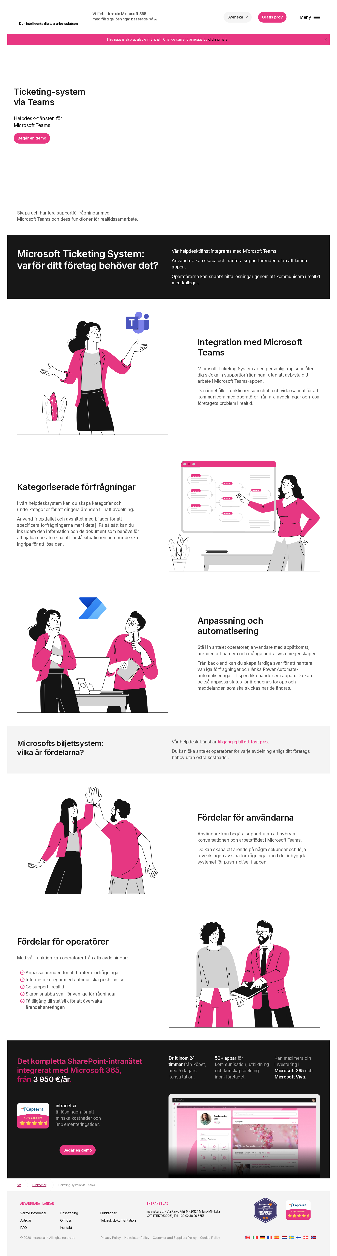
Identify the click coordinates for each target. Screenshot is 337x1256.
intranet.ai (43, 14)
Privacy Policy (111, 1237)
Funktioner (108, 1213)
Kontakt (66, 1227)
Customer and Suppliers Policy (175, 1237)
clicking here (218, 39)
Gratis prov (272, 17)
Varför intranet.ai (33, 1213)
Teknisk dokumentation (118, 1220)
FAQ (23, 1227)
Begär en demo (32, 138)
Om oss (66, 1220)
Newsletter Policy (136, 1237)
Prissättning (69, 1213)
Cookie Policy (210, 1237)
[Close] (325, 39)
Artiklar (25, 1220)
